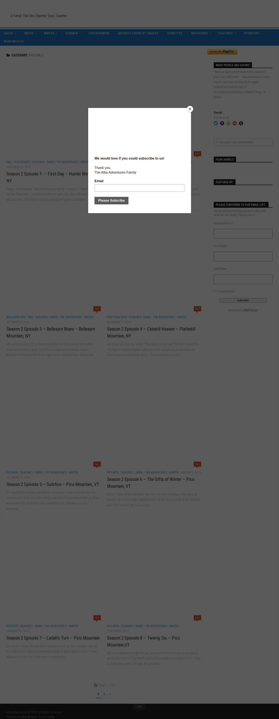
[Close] (190, 109)
